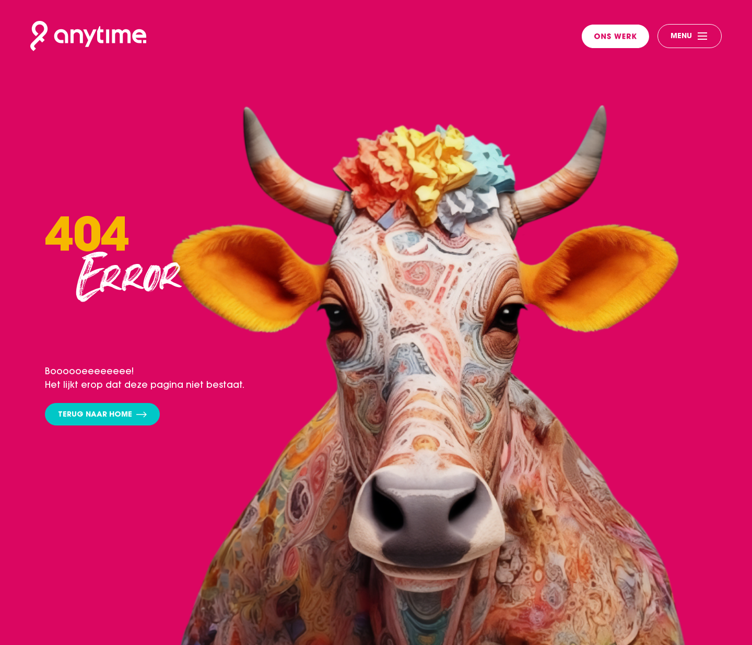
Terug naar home (102, 415)
